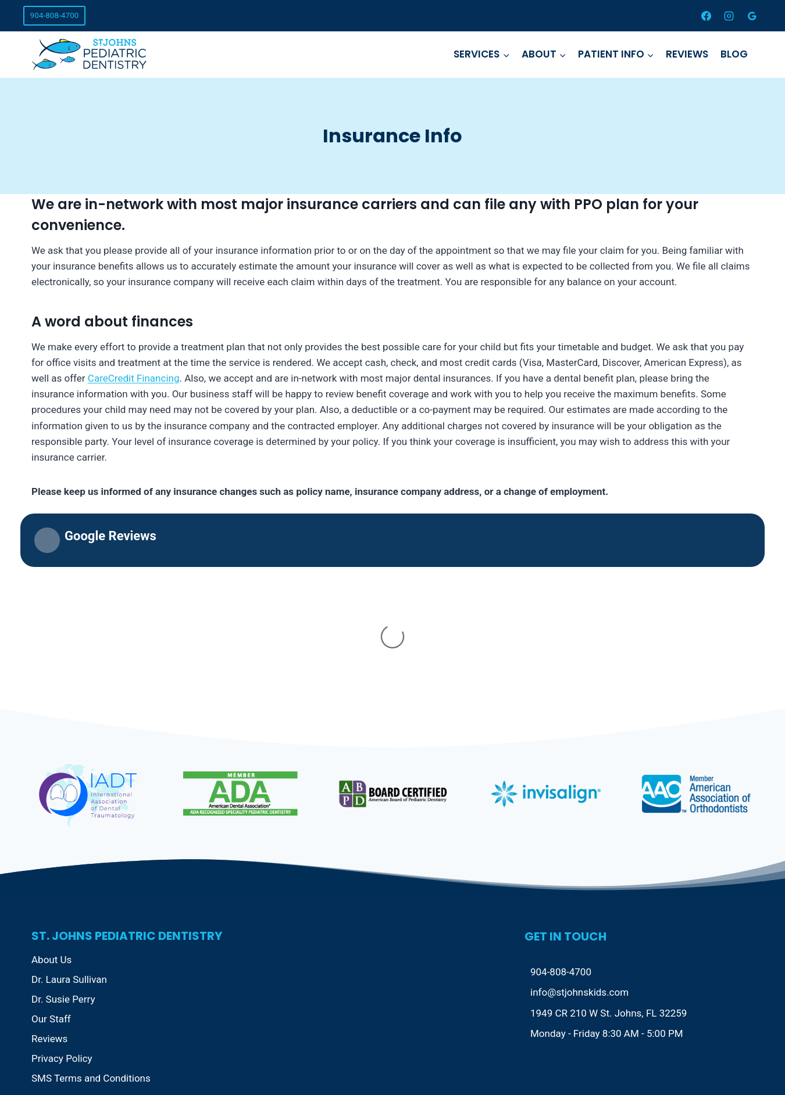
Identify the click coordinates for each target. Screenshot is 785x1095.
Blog (734, 54)
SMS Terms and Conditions (91, 897)
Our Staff (51, 837)
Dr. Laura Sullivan (69, 798)
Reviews (687, 54)
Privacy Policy (61, 877)
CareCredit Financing (134, 378)
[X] (714, 1059)
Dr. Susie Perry (63, 818)
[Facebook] (706, 16)
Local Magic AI (304, 1059)
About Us (51, 779)
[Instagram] (729, 16)
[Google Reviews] (752, 16)
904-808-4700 (54, 15)
